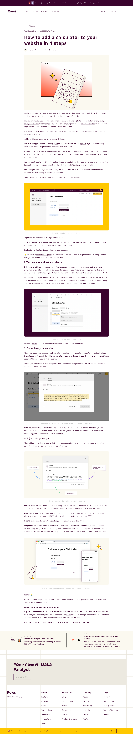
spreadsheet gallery (44, 255)
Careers (86, 701)
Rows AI (44, 701)
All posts (31, 26)
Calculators (46, 719)
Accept (120, 731)
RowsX (44, 706)
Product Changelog (69, 719)
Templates (45, 715)
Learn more (57, 3)
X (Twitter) (87, 706)
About (85, 697)
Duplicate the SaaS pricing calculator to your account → (47, 250)
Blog (64, 697)
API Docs (65, 706)
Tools (43, 723)
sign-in (55, 144)
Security (106, 697)
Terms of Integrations (112, 710)
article (34, 344)
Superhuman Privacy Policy (73, 3)
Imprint (106, 715)
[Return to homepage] (12, 11)
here (45, 603)
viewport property (51, 532)
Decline (111, 731)
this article (60, 434)
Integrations (46, 710)
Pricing (65, 715)
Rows (68, 615)
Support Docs (67, 701)
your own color (94, 509)
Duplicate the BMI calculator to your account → (43, 238)
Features (45, 697)
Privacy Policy (108, 706)
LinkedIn (86, 710)
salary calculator (88, 124)
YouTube (86, 719)
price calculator (63, 121)
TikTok (85, 715)
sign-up (83, 144)
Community (66, 710)
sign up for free (82, 622)
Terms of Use (108, 701)
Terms (87, 3)
